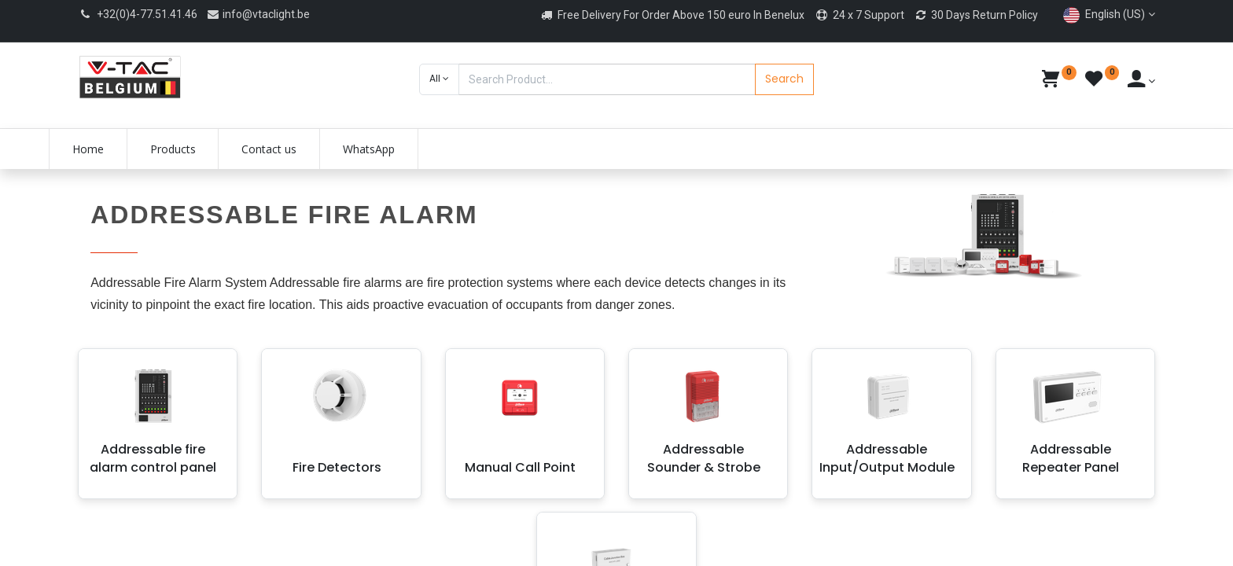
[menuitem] (117, 149)
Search (784, 78)
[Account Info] (1141, 81)
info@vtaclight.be (258, 14)
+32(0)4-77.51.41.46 (147, 14)
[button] (439, 79)
